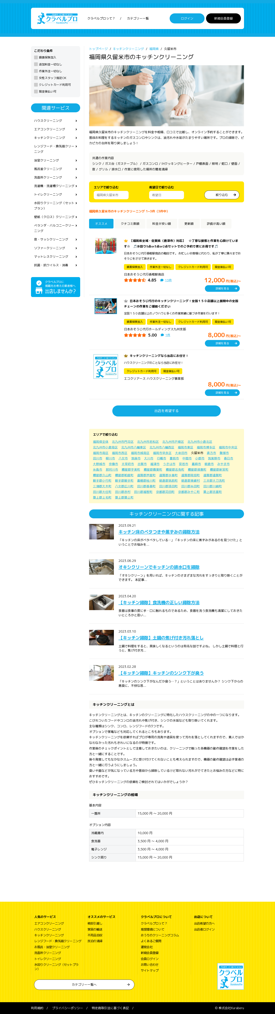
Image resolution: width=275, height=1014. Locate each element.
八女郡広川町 (124, 486)
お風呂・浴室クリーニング (52, 947)
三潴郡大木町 (102, 486)
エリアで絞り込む (106, 187)
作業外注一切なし (50, 71)
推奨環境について (152, 929)
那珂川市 (112, 469)
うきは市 (169, 464)
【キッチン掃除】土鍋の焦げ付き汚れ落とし (165, 637)
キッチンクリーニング (49, 138)
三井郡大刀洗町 (214, 481)
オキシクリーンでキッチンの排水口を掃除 (163, 567)
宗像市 (113, 464)
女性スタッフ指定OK (52, 78)
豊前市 (174, 458)
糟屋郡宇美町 (131, 469)
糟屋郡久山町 (102, 475)
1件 (167, 335)
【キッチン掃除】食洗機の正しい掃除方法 (163, 602)
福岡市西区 (119, 453)
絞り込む (222, 195)
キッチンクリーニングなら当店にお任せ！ (159, 356)
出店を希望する (166, 410)
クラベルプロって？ (101, 18)
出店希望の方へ (204, 923)
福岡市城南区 (140, 453)
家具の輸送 (95, 929)
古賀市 (142, 464)
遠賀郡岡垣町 (190, 475)
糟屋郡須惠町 (197, 469)
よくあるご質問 (151, 941)
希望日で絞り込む (161, 187)
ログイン (187, 18)
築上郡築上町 (124, 497)
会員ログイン (149, 959)
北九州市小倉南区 (105, 447)
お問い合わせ (149, 964)
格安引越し (95, 923)
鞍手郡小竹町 (102, 481)
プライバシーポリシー (67, 1008)
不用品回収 (95, 935)
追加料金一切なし (50, 64)
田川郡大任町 (102, 492)
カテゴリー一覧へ (84, 984)
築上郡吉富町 (212, 492)
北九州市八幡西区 (162, 447)
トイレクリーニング (48, 195)
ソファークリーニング (49, 250)
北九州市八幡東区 (133, 447)
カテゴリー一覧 (138, 18)
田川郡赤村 (123, 492)
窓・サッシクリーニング (51, 241)
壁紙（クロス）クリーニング (54, 218)
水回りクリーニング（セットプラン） (54, 207)
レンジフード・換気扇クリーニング (54, 149)
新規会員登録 (223, 18)
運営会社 (147, 947)
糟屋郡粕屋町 (124, 475)
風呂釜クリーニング (48, 169)
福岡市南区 (100, 453)
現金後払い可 (47, 91)
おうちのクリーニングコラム (160, 935)
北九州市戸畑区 (173, 442)
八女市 (123, 458)
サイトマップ (149, 970)
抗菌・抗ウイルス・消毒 (51, 267)
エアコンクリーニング (49, 129)
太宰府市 (128, 464)
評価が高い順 (217, 224)
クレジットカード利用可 (55, 85)
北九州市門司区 (123, 442)
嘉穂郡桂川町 (146, 481)
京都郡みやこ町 (189, 492)
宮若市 (183, 464)
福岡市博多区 (206, 447)
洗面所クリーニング (48, 178)
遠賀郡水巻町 (168, 475)
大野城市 (99, 464)
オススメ (101, 224)
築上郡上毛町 (102, 497)
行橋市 (161, 458)
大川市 (148, 458)
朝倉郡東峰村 (190, 481)
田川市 (97, 458)
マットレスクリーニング (51, 259)
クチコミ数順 (130, 224)
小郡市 (200, 458)
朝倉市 (209, 464)
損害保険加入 (47, 57)
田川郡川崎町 (212, 486)
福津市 (155, 464)
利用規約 (37, 1008)
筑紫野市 (214, 458)
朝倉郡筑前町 (168, 481)
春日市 (228, 458)
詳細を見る (222, 288)
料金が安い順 (162, 224)
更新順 (189, 224)
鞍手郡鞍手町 (124, 481)
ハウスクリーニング (48, 120)
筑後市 (136, 458)
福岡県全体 (100, 442)
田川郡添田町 (168, 486)
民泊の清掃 (95, 941)
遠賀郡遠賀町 (212, 475)
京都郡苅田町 (165, 492)
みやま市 (223, 464)
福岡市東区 (185, 447)
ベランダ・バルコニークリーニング (54, 230)
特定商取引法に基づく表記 (110, 1008)
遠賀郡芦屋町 (146, 475)
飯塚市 (224, 453)
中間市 (187, 458)
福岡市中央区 (228, 447)
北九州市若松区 (148, 442)
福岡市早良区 (162, 453)
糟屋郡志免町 (175, 469)
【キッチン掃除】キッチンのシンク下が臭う (165, 673)
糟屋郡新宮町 (219, 469)
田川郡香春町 (146, 486)
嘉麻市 (196, 464)
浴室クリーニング (46, 161)
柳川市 (110, 458)
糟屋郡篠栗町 (153, 469)
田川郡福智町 (143, 492)
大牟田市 (181, 453)
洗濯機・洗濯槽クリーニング (54, 187)
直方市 (211, 453)
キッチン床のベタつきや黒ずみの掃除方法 (163, 531)
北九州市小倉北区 (199, 442)
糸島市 (97, 469)
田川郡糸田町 (190, 486)
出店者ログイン (204, 929)
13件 (168, 280)
